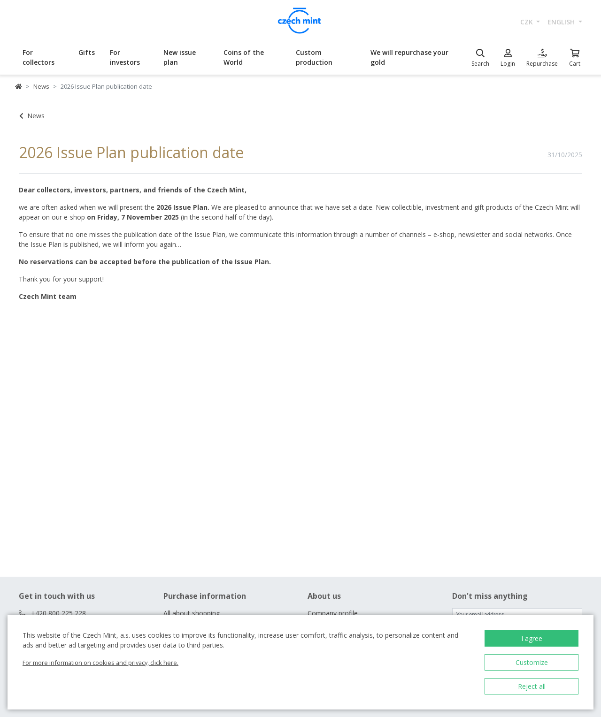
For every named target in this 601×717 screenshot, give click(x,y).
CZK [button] (527, 21)
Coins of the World (243, 57)
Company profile (333, 613)
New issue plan (179, 57)
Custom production (314, 57)
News (41, 86)
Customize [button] (532, 662)
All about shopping (191, 613)
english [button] (562, 21)
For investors (125, 57)
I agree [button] (531, 638)
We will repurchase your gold (409, 57)
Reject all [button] (532, 686)
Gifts (86, 52)
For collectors (38, 57)
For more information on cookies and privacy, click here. (100, 662)
